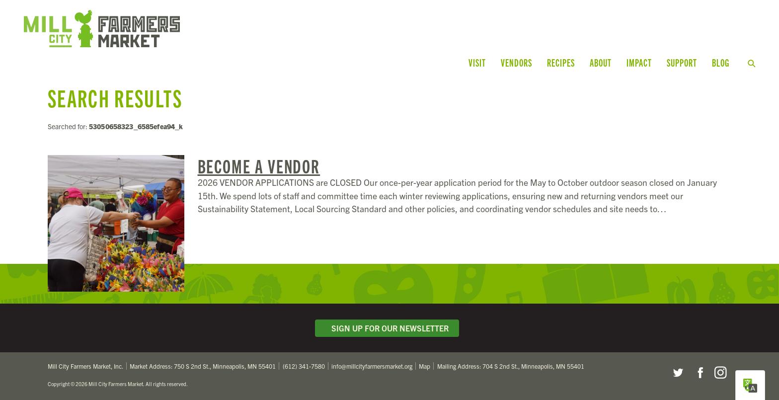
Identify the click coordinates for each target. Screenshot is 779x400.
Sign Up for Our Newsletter (387, 328)
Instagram (720, 373)
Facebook (699, 373)
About (601, 62)
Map (424, 366)
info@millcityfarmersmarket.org (371, 366)
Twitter (678, 373)
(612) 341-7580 (304, 366)
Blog (720, 62)
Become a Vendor (259, 165)
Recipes (561, 62)
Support (682, 62)
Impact (639, 62)
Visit (477, 62)
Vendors (516, 62)
